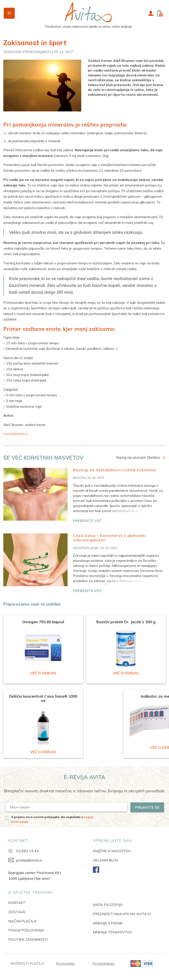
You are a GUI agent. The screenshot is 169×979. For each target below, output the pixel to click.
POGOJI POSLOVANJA (26, 930)
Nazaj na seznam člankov (138, 457)
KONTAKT (16, 902)
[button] (9, 13)
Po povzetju (65, 963)
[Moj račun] (151, 13)
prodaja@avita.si (29, 860)
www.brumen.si (15, 433)
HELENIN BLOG (105, 860)
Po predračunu (103, 963)
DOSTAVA (16, 912)
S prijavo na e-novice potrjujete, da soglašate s (52, 819)
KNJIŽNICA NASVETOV (112, 851)
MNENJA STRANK (108, 923)
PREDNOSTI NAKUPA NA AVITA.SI (122, 914)
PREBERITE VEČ (87, 521)
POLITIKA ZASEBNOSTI (28, 939)
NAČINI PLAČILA (22, 921)
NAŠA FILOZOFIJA (108, 904)
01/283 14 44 (27, 851)
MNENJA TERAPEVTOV (112, 932)
